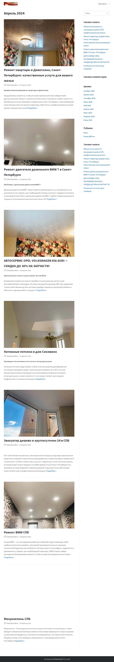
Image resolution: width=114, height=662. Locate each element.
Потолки (66, 659)
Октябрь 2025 (89, 91)
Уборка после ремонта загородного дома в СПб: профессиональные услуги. (95, 29)
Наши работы (89, 136)
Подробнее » (32, 108)
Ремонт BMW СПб (16, 532)
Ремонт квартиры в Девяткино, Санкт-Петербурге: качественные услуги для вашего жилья (38, 75)
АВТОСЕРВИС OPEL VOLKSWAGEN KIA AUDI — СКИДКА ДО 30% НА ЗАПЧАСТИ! (97, 59)
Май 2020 (87, 105)
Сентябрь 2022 (89, 98)
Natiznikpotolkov (12, 85)
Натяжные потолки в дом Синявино (30, 352)
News (86, 133)
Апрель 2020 (89, 109)
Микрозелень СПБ (17, 619)
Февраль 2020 (89, 116)
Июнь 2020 (88, 102)
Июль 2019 (88, 120)
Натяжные (48, 659)
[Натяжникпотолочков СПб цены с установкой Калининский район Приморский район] (11, 3)
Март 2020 (88, 113)
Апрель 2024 (89, 94)
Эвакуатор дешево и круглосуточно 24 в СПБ (36, 440)
